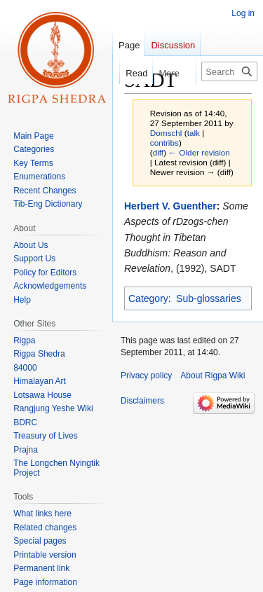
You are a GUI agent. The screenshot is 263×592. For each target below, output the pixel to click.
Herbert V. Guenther (170, 206)
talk (193, 132)
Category (148, 298)
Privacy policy (146, 375)
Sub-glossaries (208, 298)
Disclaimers (142, 401)
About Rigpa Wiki (212, 375)
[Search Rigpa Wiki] (229, 71)
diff (158, 152)
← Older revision (199, 152)
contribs (164, 142)
